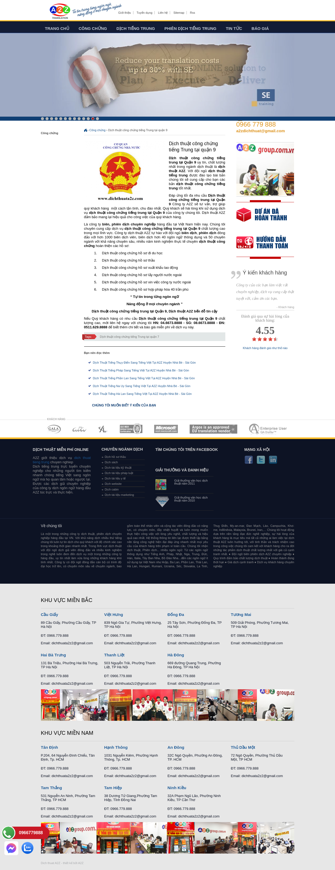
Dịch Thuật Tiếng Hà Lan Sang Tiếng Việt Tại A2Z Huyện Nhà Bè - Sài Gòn (142, 393)
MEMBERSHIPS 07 (268, 429)
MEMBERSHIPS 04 (131, 429)
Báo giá (260, 28)
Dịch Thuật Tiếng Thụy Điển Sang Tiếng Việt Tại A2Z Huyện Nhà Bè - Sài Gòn (144, 362)
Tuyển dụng (144, 12)
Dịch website (113, 483)
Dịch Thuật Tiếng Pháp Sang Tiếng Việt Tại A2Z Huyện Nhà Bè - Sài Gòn (141, 370)
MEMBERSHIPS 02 (79, 429)
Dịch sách (111, 462)
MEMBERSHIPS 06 (213, 429)
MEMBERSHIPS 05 (166, 429)
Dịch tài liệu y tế (115, 478)
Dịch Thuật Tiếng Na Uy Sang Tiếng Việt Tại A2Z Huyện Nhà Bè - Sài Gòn (142, 386)
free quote (261, 218)
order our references (266, 243)
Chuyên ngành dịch (122, 449)
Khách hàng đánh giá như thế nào (265, 348)
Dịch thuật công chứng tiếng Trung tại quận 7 (129, 336)
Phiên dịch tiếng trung (190, 28)
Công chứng (93, 28)
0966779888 (31, 832)
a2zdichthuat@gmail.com (260, 131)
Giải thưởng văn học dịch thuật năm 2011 (191, 482)
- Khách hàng (285, 307)
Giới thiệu (124, 12)
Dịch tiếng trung (135, 28)
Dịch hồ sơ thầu (115, 456)
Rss (192, 12)
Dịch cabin (112, 489)
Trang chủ (57, 28)
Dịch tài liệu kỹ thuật (118, 467)
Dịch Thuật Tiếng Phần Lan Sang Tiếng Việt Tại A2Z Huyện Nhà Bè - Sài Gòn (144, 378)
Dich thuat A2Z (50, 863)
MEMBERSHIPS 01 (53, 429)
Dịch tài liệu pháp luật (119, 473)
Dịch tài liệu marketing (119, 494)
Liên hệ (163, 12)
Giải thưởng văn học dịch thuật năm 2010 (191, 499)
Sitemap (178, 12)
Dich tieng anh (59, 12)
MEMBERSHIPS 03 (103, 429)
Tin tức (234, 28)
